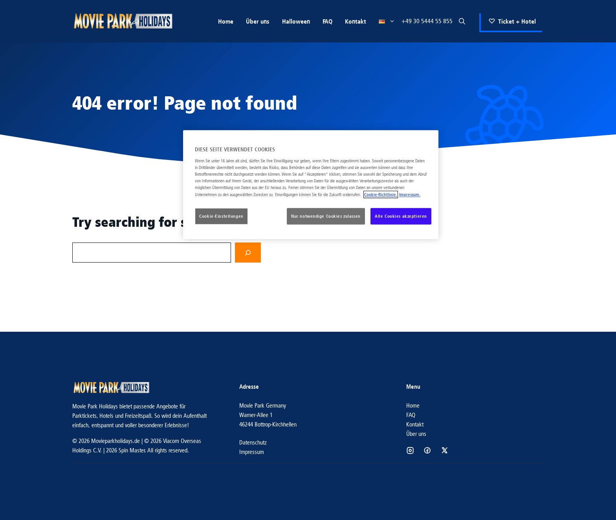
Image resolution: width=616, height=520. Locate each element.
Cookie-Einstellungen (221, 216)
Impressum (251, 452)
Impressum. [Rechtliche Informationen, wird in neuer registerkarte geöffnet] (409, 195)
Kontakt (355, 21)
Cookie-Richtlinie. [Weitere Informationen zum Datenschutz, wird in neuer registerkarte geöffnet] (380, 195)
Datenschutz (253, 442)
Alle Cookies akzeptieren (401, 216)
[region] (310, 184)
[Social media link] (410, 450)
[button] (462, 21)
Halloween (296, 21)
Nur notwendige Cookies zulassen (326, 216)
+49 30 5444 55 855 (427, 21)
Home (225, 21)
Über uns (258, 21)
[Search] (248, 253)
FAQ (327, 21)
